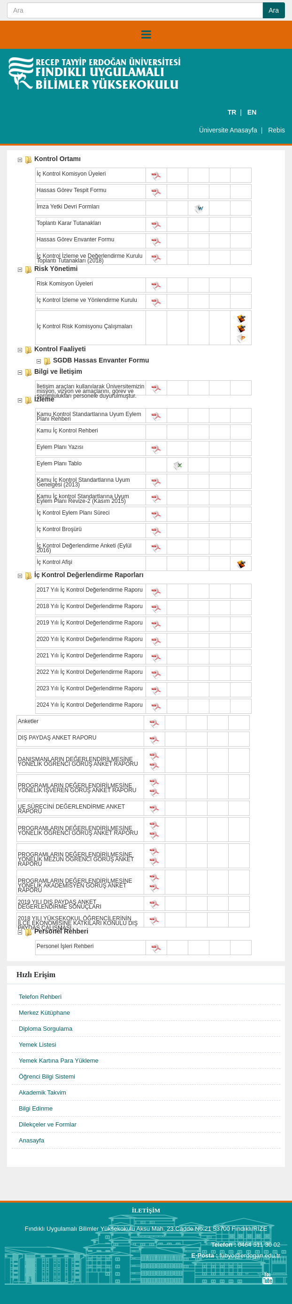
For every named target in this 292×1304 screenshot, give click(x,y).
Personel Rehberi (61, 932)
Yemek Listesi (37, 1044)
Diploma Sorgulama (45, 1028)
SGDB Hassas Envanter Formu (101, 361)
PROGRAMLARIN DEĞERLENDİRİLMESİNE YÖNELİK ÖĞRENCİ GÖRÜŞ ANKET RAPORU (78, 829)
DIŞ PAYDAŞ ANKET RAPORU (57, 738)
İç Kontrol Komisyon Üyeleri (71, 174)
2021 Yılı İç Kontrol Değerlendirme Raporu (90, 656)
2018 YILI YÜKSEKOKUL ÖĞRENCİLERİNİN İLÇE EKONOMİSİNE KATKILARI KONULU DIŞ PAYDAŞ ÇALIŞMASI (78, 920)
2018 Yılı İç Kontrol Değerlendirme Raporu (90, 607)
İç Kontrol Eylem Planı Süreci (73, 513)
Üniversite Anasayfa (228, 130)
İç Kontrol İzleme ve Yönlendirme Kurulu (87, 300)
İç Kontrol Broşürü (59, 529)
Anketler (28, 722)
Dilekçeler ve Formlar (48, 1124)
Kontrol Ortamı (57, 159)
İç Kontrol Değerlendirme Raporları (89, 575)
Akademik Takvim (42, 1092)
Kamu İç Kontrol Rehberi (67, 431)
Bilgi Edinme (36, 1108)
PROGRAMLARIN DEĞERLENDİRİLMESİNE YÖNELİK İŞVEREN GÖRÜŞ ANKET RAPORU (77, 787)
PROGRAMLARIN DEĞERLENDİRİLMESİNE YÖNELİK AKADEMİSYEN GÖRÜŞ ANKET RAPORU (75, 882)
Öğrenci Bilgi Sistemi (47, 1076)
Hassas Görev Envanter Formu (75, 240)
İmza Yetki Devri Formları (68, 207)
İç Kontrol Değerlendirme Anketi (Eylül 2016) (84, 547)
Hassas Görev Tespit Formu (72, 190)
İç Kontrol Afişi (54, 562)
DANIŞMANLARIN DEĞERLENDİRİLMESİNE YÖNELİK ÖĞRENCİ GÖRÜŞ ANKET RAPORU (78, 760)
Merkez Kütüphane (44, 1012)
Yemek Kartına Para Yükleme (59, 1060)
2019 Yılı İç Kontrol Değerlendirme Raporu (90, 623)
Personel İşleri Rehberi (65, 946)
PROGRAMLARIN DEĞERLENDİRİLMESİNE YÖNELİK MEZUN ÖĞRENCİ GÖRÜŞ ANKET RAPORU (76, 856)
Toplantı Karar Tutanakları (69, 223)
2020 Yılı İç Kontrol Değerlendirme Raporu (90, 639)
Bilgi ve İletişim (58, 372)
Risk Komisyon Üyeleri (65, 284)
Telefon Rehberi (40, 996)
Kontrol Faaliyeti (60, 350)
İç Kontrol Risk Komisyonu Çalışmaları (84, 327)
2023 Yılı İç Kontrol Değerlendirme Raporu (90, 689)
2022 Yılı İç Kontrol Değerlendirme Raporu (90, 672)
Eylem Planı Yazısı (60, 447)
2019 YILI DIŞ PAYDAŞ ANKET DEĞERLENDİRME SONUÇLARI (59, 903)
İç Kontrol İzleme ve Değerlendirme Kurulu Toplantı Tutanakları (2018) (89, 257)
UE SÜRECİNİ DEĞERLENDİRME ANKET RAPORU (71, 808)
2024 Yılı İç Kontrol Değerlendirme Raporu (90, 705)
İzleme (44, 400)
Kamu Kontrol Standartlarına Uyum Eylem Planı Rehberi (89, 415)
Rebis (276, 130)
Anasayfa (31, 1140)
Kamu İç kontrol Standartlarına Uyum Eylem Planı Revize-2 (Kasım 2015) (83, 498)
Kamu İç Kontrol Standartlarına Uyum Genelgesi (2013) (83, 481)
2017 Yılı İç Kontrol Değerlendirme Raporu (90, 590)
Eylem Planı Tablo (59, 464)
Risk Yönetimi (55, 269)
